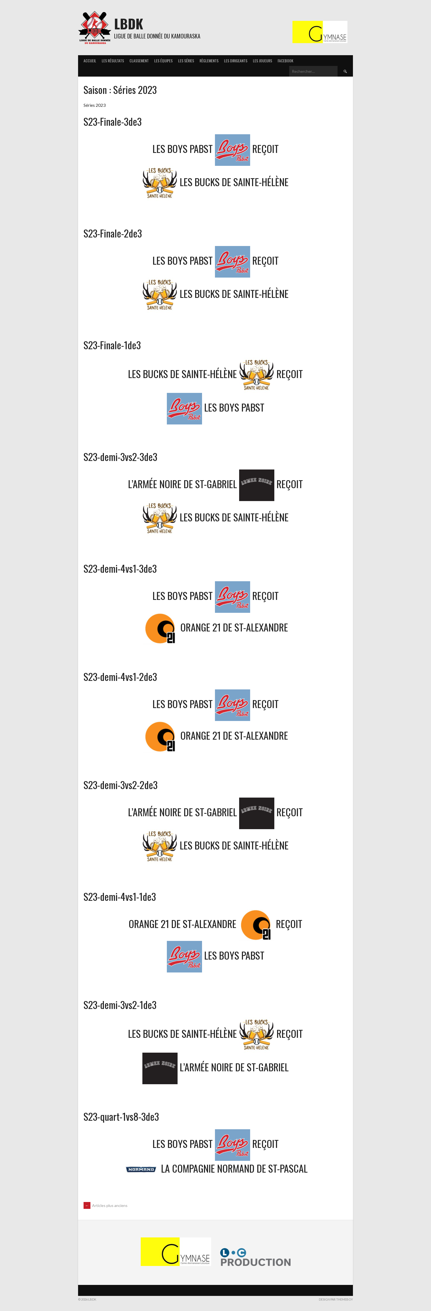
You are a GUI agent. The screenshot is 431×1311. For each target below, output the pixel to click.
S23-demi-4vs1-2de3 (120, 676)
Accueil (90, 60)
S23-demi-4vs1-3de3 (120, 568)
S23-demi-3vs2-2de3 (121, 784)
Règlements (209, 60)
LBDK (128, 23)
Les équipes (163, 60)
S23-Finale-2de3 (113, 233)
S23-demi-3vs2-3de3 (120, 456)
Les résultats (113, 60)
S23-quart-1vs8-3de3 (121, 1116)
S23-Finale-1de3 (112, 344)
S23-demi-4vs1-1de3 (120, 896)
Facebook (285, 60)
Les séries (186, 60)
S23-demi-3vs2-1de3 (120, 1004)
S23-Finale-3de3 (113, 121)
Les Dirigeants (235, 60)
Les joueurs (262, 60)
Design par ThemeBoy (336, 1299)
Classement (139, 60)
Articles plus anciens (106, 1205)
